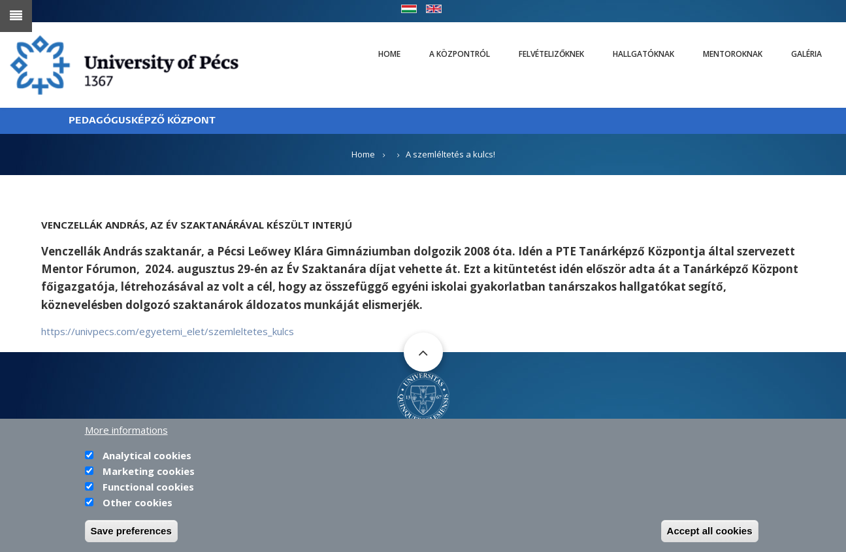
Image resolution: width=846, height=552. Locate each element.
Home (389, 53)
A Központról (459, 53)
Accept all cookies (710, 533)
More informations (126, 432)
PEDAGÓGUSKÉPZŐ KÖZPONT (142, 120)
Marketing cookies (149, 473)
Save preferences (131, 533)
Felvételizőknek (551, 53)
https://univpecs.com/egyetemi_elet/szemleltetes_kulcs (167, 331)
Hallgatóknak (643, 53)
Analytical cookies (147, 457)
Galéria (806, 53)
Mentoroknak (732, 53)
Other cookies (137, 504)
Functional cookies (148, 489)
